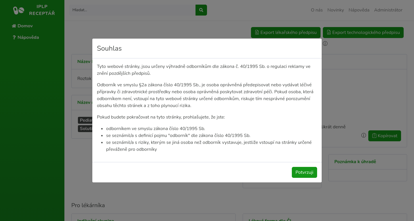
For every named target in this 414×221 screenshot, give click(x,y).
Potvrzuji (304, 172)
